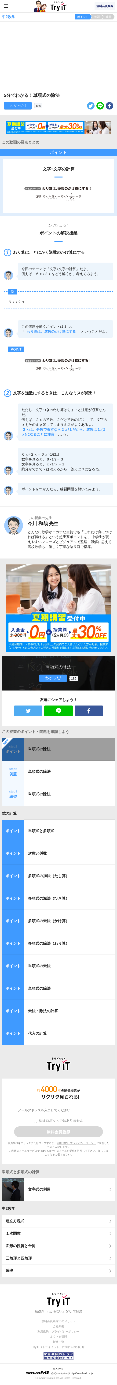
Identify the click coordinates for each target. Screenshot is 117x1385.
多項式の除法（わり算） (48, 943)
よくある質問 (58, 1336)
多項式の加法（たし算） (48, 876)
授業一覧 (58, 1341)
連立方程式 (15, 1221)
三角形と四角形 (19, 1258)
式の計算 (9, 813)
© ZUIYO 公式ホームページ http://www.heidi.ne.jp (59, 1371)
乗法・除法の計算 (43, 1011)
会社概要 (58, 1326)
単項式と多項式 (41, 831)
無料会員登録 (104, 6)
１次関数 (13, 1233)
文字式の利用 (39, 1189)
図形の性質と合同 (21, 1246)
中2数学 (8, 1209)
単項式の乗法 (39, 966)
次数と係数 (37, 853)
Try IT (58, 6)
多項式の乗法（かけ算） (48, 921)
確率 (9, 1270)
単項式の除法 (39, 749)
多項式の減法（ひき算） (48, 898)
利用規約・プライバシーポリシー (76, 1143)
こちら (48, 1154)
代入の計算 (37, 1033)
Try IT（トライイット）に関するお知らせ (59, 1347)
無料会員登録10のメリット (58, 1321)
